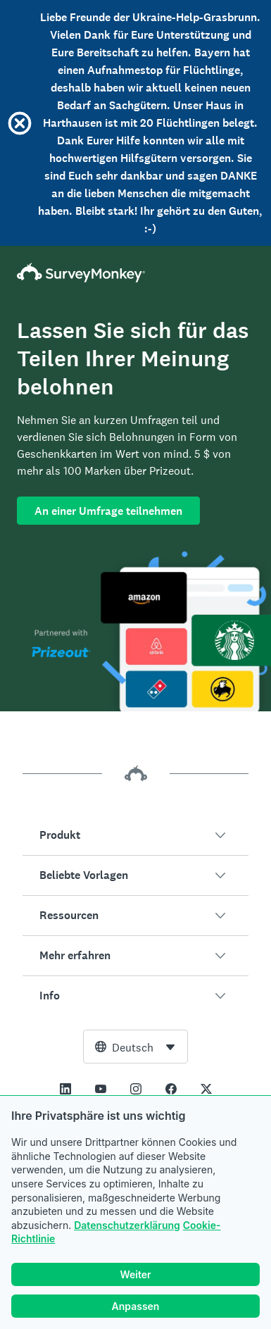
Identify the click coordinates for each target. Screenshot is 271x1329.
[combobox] (135, 1046)
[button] (135, 835)
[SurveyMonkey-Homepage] (135, 272)
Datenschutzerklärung (127, 1225)
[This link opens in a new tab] (65, 1089)
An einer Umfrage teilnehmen (108, 511)
